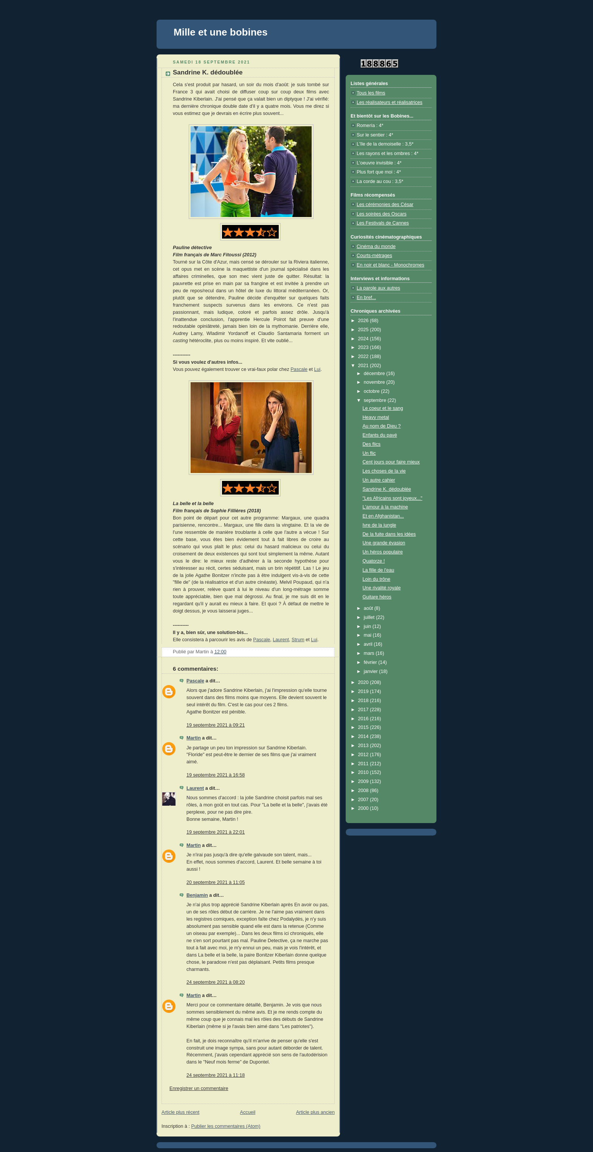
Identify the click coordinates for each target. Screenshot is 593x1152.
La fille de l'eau (378, 570)
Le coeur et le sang (383, 408)
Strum (298, 639)
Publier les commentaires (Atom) (226, 1126)
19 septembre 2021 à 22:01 (215, 832)
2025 (364, 329)
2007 (364, 799)
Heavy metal (376, 417)
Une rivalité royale (382, 588)
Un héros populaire (383, 552)
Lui (317, 369)
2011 (364, 763)
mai (368, 635)
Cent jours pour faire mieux (391, 462)
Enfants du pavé (380, 435)
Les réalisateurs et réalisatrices (389, 102)
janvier (371, 671)
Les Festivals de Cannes (383, 223)
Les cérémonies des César (385, 204)
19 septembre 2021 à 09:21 (215, 725)
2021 (364, 365)
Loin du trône (377, 579)
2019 (364, 691)
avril (369, 644)
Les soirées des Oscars (382, 214)
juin (368, 626)
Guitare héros (377, 597)
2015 (364, 727)
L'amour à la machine (385, 507)
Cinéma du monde (376, 246)
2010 (364, 772)
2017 (364, 709)
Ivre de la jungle (379, 525)
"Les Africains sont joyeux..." (392, 498)
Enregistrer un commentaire (198, 1088)
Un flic (369, 453)
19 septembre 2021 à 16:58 (215, 775)
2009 (364, 781)
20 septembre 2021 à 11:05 (215, 882)
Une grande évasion (384, 543)
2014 (364, 736)
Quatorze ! (374, 561)
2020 (364, 682)
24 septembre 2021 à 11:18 (215, 1075)
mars (370, 653)
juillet (370, 617)
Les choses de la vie (384, 471)
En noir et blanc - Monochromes (390, 265)
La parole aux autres (378, 288)
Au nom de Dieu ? (382, 426)
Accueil (248, 1112)
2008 (364, 790)
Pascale (298, 369)
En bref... (366, 297)
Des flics (372, 444)
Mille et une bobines (220, 32)
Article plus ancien (315, 1112)
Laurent (281, 639)
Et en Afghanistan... (383, 516)
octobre (372, 391)
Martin (193, 738)
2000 (364, 808)
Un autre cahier (379, 480)
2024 (364, 338)
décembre (375, 373)
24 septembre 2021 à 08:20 (215, 982)
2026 (364, 320)
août (369, 608)
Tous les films (371, 93)
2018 (364, 700)
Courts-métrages (374, 255)
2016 (364, 718)
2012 (364, 754)
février (371, 662)
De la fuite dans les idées (389, 534)
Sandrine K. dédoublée (387, 489)
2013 (364, 745)
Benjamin (197, 895)
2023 (364, 347)
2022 (364, 356)
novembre (375, 382)
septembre (376, 400)
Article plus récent (180, 1112)
